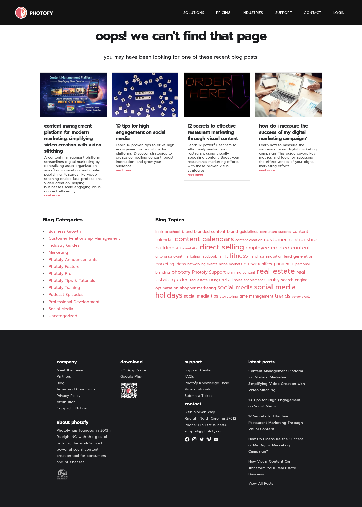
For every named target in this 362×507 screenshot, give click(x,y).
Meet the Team (70, 370)
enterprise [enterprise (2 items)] (163, 256)
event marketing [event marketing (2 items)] (186, 256)
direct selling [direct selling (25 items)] (222, 247)
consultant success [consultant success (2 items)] (275, 232)
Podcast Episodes (66, 295)
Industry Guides (64, 246)
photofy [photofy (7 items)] (181, 272)
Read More (52, 196)
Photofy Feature (64, 267)
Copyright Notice (72, 408)
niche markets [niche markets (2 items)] (230, 264)
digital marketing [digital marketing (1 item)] (187, 249)
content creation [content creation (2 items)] (248, 240)
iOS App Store (133, 370)
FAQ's (189, 376)
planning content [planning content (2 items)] (241, 272)
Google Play (131, 376)
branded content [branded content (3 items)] (209, 232)
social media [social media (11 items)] (235, 287)
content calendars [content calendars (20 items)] (204, 239)
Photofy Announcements (73, 260)
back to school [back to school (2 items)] (167, 232)
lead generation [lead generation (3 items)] (298, 257)
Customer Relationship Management (84, 239)
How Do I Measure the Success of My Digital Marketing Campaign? (283, 132)
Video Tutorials (198, 389)
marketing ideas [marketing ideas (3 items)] (170, 264)
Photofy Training (64, 288)
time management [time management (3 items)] (256, 296)
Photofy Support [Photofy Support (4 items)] (209, 272)
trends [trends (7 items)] (282, 296)
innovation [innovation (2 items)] (273, 256)
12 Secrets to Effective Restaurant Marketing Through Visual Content (213, 132)
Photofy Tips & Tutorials (72, 281)
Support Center (198, 370)
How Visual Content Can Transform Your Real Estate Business (272, 468)
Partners (64, 376)
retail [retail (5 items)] (227, 279)
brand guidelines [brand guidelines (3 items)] (242, 232)
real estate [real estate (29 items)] (276, 271)
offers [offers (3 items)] (267, 264)
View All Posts (261, 483)
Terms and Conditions (76, 389)
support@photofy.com (204, 431)
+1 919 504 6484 (212, 425)
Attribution (66, 402)
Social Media (61, 309)
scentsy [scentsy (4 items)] (272, 280)
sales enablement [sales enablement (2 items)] (248, 280)
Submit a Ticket (198, 396)
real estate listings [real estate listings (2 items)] (205, 280)
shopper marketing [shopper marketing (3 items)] (198, 288)
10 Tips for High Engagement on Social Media (140, 132)
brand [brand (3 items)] (187, 232)
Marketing (58, 253)
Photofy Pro (60, 274)
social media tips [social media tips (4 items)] (201, 296)
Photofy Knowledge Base (207, 383)
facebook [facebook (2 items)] (209, 256)
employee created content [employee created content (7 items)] (278, 248)
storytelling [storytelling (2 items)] (229, 296)
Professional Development (74, 302)
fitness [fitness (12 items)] (239, 255)
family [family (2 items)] (223, 256)
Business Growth (65, 232)
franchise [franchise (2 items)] (256, 256)
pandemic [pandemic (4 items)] (284, 264)
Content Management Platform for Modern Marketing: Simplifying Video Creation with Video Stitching (72, 138)
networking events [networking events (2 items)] (202, 264)
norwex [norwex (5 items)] (252, 263)
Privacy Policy (68, 396)
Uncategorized (63, 316)
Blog (61, 383)
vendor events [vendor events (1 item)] (301, 297)
